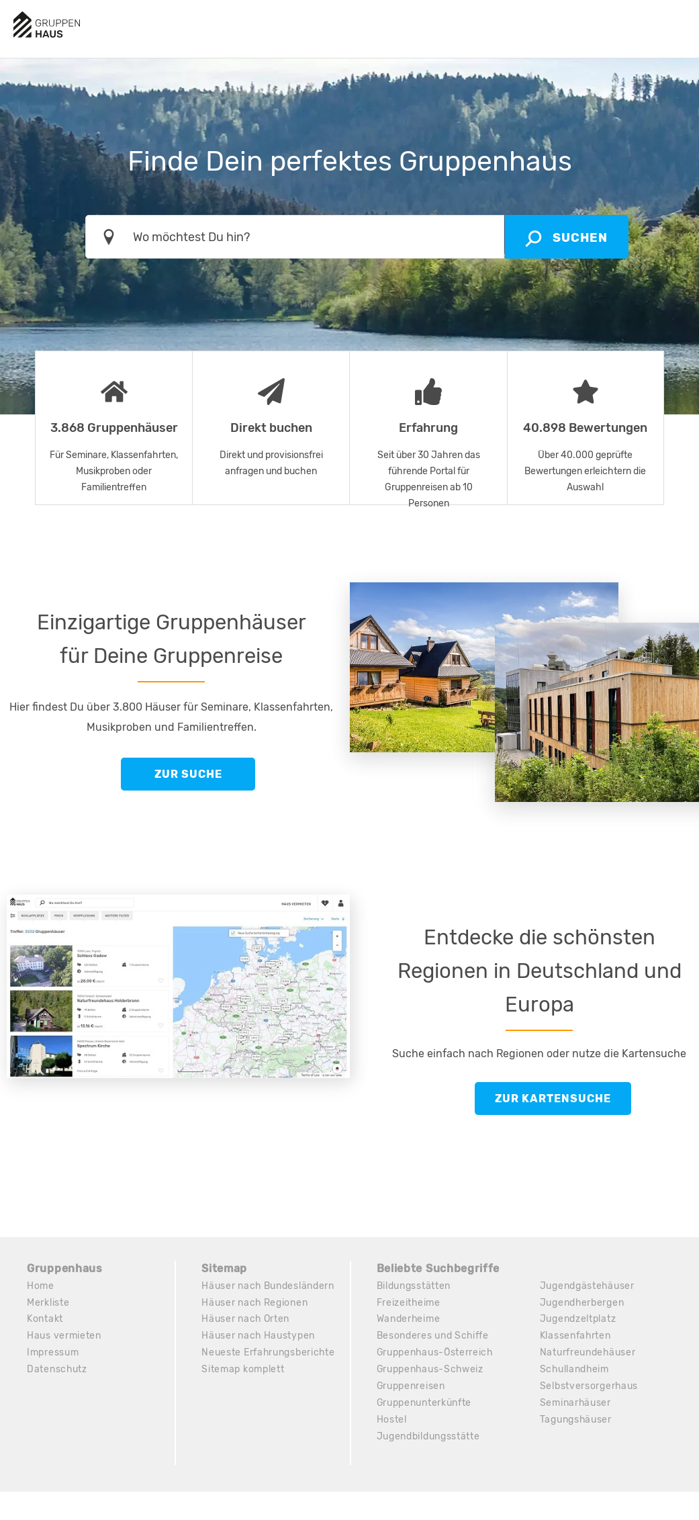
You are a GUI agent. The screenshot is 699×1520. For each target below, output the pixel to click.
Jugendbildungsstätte (428, 1437)
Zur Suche (188, 774)
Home (40, 1286)
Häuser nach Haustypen (258, 1336)
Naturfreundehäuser (588, 1353)
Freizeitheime (409, 1302)
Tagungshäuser (576, 1420)
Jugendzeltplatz (578, 1319)
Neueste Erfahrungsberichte (268, 1353)
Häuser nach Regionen (254, 1302)
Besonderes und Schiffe (433, 1336)
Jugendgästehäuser (587, 1286)
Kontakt (45, 1319)
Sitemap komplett (242, 1370)
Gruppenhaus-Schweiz (431, 1370)
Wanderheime (409, 1319)
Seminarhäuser (576, 1403)
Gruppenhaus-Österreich (436, 1353)
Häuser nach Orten (245, 1319)
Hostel (392, 1420)
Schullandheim (575, 1370)
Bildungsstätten (414, 1286)
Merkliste (48, 1302)
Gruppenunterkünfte (425, 1403)
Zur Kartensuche (553, 1098)
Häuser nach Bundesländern (268, 1286)
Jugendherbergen (582, 1302)
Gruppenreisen (411, 1386)
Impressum (53, 1353)
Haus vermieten (64, 1336)
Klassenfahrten (576, 1336)
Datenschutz (57, 1370)
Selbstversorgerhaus (589, 1386)
